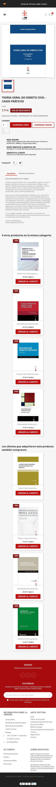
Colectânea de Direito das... (28, 324)
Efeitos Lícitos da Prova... (28, 538)
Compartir (13, 162)
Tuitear (20, 162)
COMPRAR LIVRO (21, 125)
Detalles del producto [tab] (26, 173)
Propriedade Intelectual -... (28, 424)
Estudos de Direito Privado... (28, 374)
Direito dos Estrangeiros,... (28, 273)
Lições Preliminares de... (28, 488)
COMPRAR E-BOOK (43, 125)
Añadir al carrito (28, 281)
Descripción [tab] (11, 173)
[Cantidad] (5, 125)
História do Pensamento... (28, 639)
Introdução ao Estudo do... (28, 588)
